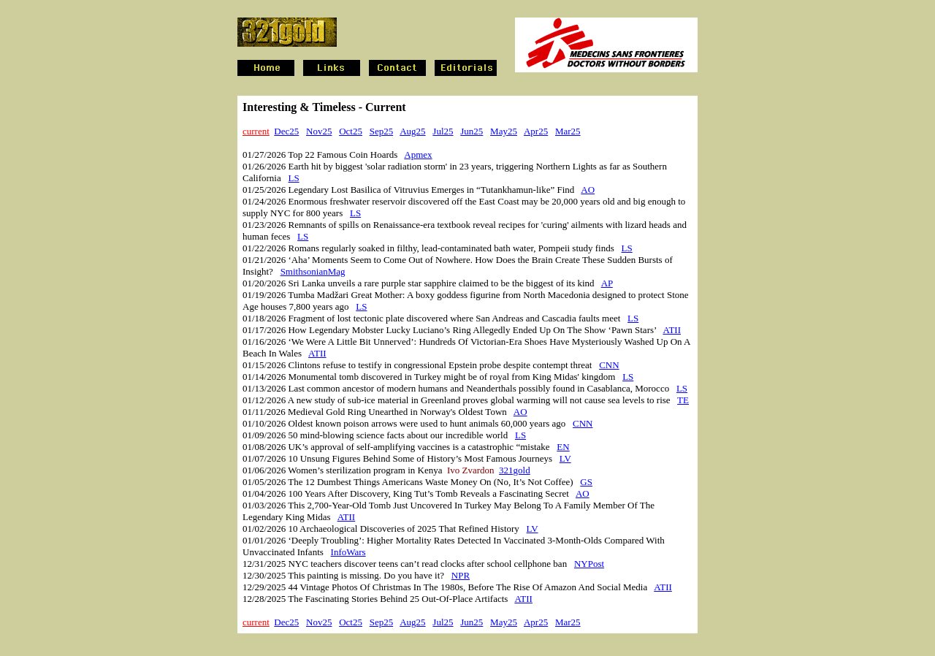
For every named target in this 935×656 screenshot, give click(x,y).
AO (588, 189)
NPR (460, 575)
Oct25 (350, 131)
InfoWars (348, 551)
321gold (514, 470)
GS (586, 481)
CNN (609, 364)
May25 (503, 131)
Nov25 (319, 131)
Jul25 (442, 131)
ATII (672, 329)
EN (563, 446)
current (256, 131)
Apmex (418, 154)
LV (565, 458)
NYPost (589, 563)
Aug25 (412, 131)
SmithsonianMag (313, 271)
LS (293, 177)
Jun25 (471, 131)
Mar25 (568, 131)
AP (607, 283)
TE (683, 399)
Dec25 (286, 131)
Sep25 (382, 131)
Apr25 (536, 131)
